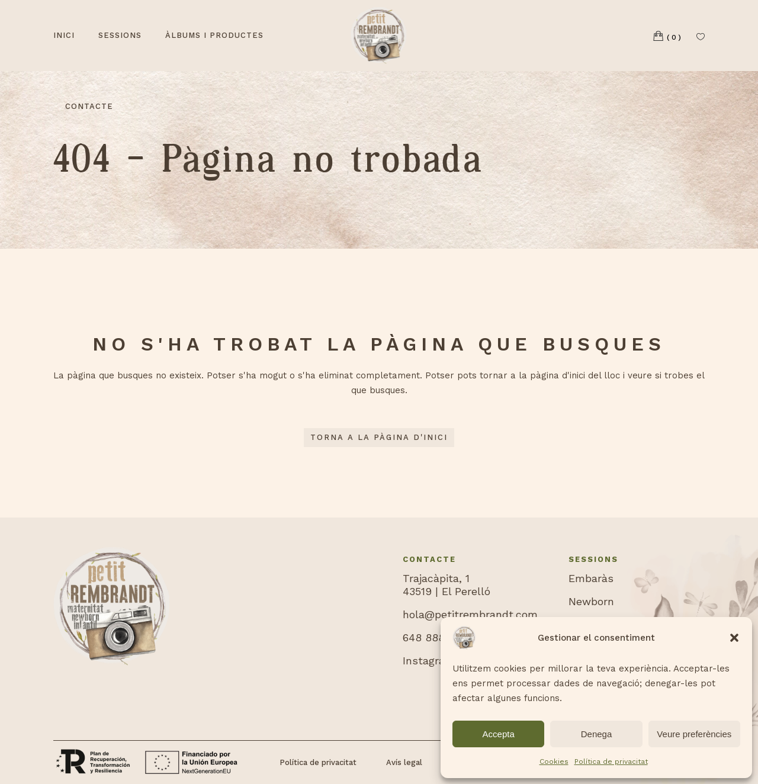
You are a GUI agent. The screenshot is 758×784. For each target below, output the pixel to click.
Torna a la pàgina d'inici (379, 437)
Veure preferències (694, 734)
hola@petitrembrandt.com (470, 614)
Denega (596, 734)
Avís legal (404, 762)
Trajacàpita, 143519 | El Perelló (446, 584)
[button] (734, 638)
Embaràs (591, 578)
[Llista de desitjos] (700, 35)
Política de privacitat (611, 761)
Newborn (591, 601)
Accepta (499, 734)
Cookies (553, 761)
